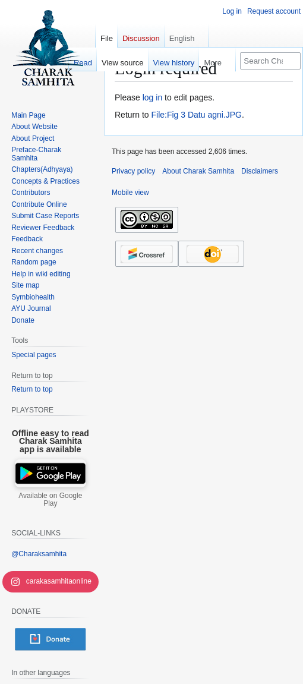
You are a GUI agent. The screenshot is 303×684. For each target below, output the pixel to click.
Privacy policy (133, 171)
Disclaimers (259, 171)
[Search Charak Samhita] (270, 61)
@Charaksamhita (39, 554)
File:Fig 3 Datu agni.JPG (196, 114)
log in (152, 97)
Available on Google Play (50, 499)
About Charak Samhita (198, 171)
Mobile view (130, 192)
